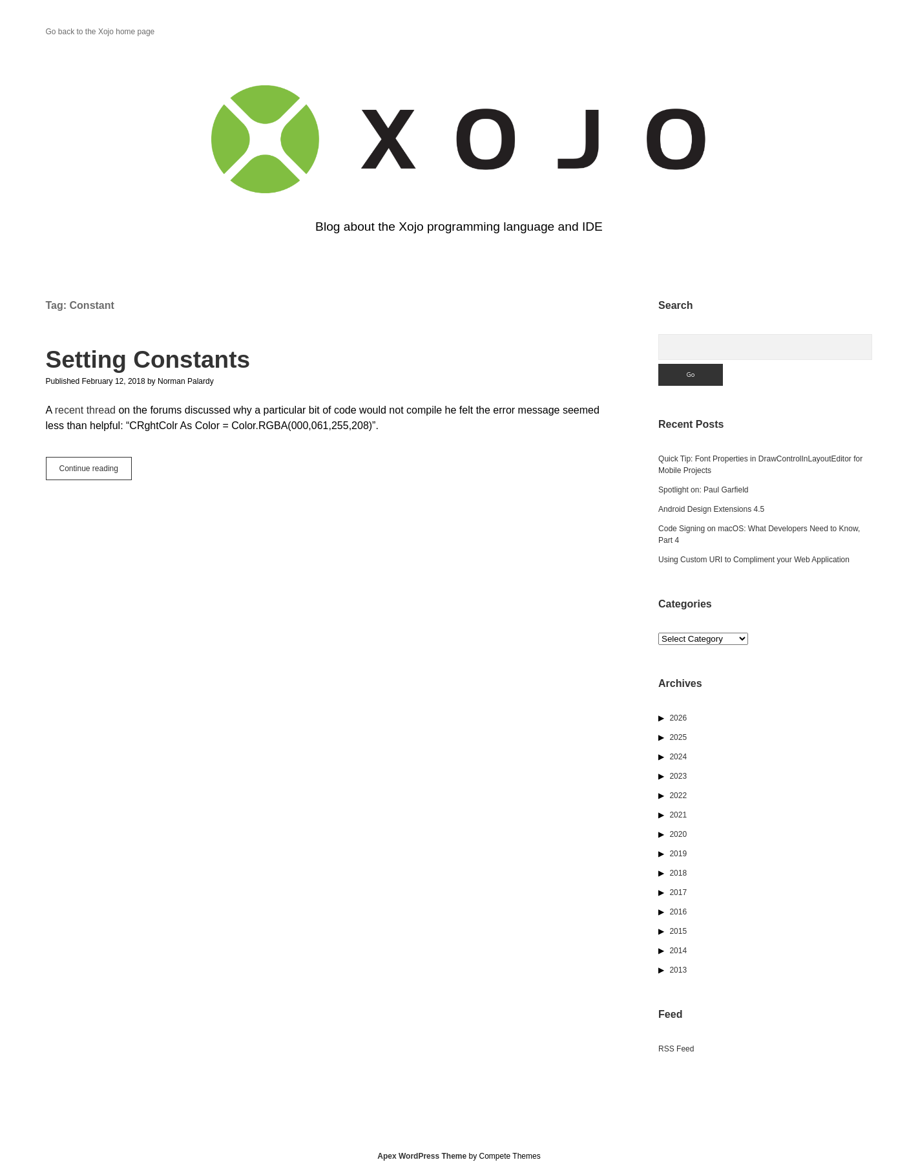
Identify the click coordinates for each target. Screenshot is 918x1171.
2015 (678, 931)
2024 (678, 756)
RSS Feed (676, 1048)
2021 (678, 814)
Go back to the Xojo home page (100, 31)
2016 (678, 911)
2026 (678, 718)
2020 (678, 834)
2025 (678, 737)
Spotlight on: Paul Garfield (703, 489)
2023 (678, 776)
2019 (678, 853)
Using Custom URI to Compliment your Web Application (754, 559)
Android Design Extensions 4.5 (711, 509)
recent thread (85, 410)
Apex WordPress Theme (421, 1156)
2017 (678, 892)
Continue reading (95, 471)
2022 (678, 795)
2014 (678, 950)
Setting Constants (148, 359)
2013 (678, 970)
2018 (678, 873)
